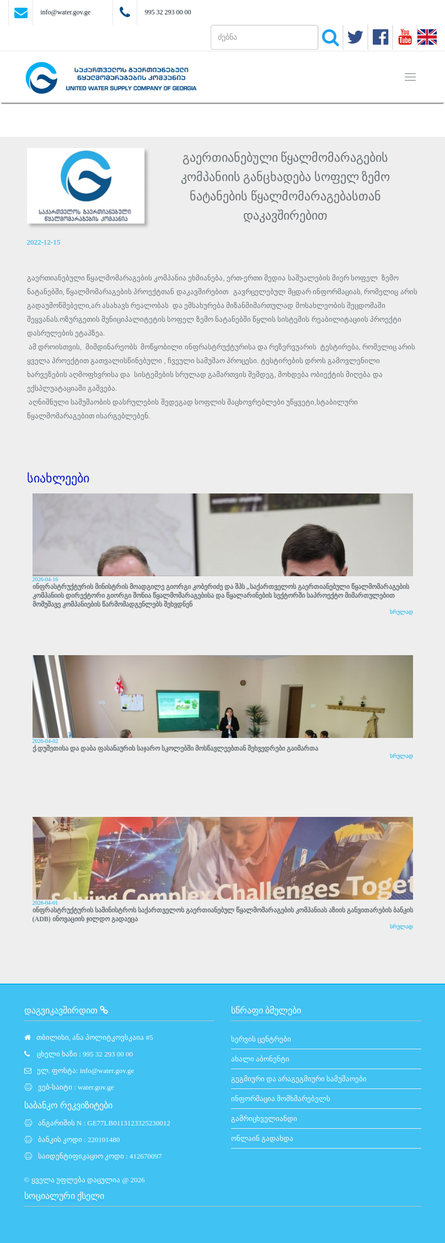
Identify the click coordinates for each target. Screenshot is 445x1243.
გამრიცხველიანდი (264, 1118)
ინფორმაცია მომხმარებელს (280, 1099)
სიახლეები (58, 478)
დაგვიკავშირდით (66, 1010)
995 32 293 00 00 (167, 12)
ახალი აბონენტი (260, 1059)
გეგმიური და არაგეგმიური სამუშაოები (299, 1079)
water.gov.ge (96, 1087)
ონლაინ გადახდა (262, 1138)
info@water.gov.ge (65, 12)
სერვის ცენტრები (261, 1039)
